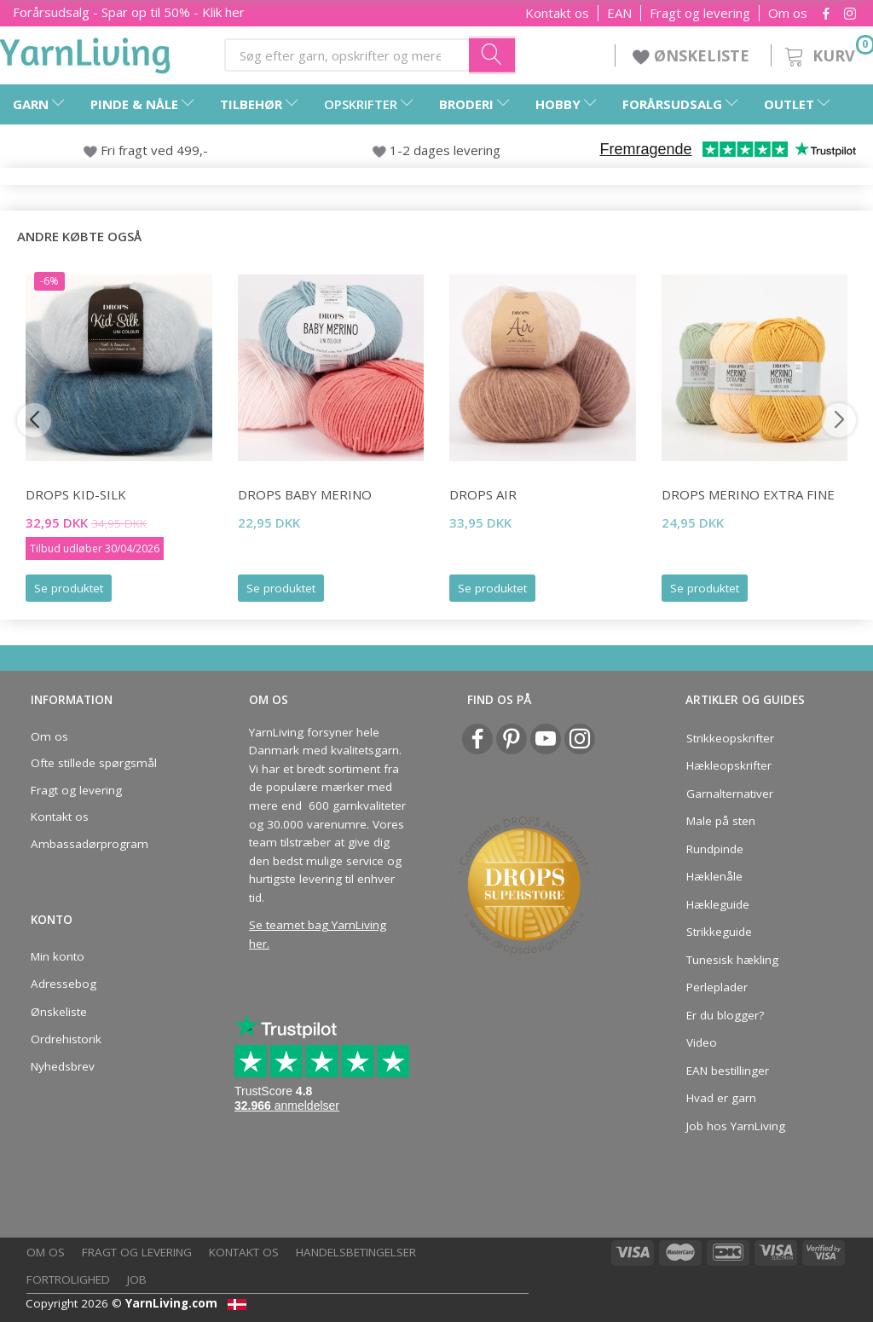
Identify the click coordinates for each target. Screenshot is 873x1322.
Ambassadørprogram (89, 844)
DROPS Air (483, 494)
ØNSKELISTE (693, 55)
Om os (787, 13)
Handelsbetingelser (356, 1252)
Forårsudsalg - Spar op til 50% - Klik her (129, 11)
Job (137, 1279)
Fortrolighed (68, 1279)
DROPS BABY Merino (305, 494)
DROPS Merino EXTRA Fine (748, 494)
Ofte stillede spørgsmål (94, 763)
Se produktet (68, 588)
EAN (619, 13)
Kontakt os (557, 13)
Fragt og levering (700, 13)
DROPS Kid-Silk (76, 494)
